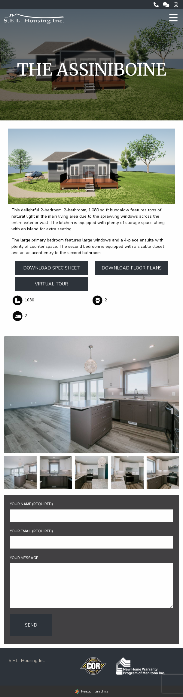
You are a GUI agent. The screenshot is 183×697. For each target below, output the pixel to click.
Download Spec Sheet (51, 268)
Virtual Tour (51, 284)
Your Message (24, 557)
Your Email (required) (31, 531)
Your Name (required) (31, 504)
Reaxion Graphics (94, 691)
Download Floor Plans (132, 268)
